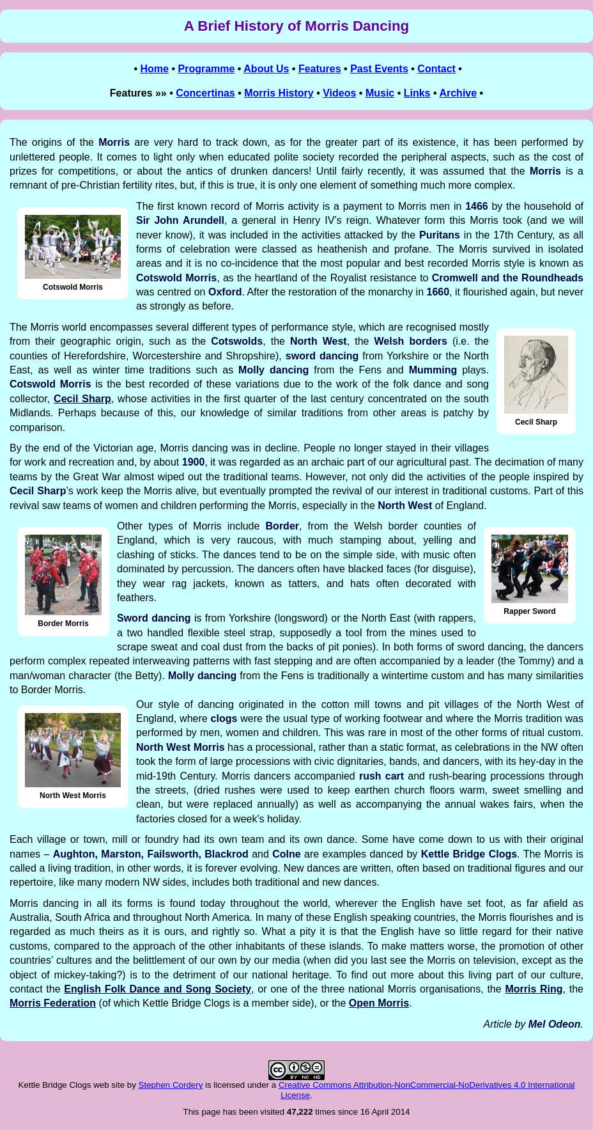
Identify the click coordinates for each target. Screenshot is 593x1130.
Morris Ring (533, 989)
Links (417, 93)
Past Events (379, 68)
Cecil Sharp (82, 398)
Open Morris (379, 1003)
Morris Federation (53, 1003)
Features (319, 68)
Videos (339, 93)
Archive (458, 93)
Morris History (278, 93)
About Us (266, 68)
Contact (436, 68)
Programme (206, 68)
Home (155, 68)
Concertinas (205, 93)
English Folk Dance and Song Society (157, 989)
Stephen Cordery (171, 1085)
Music (380, 93)
